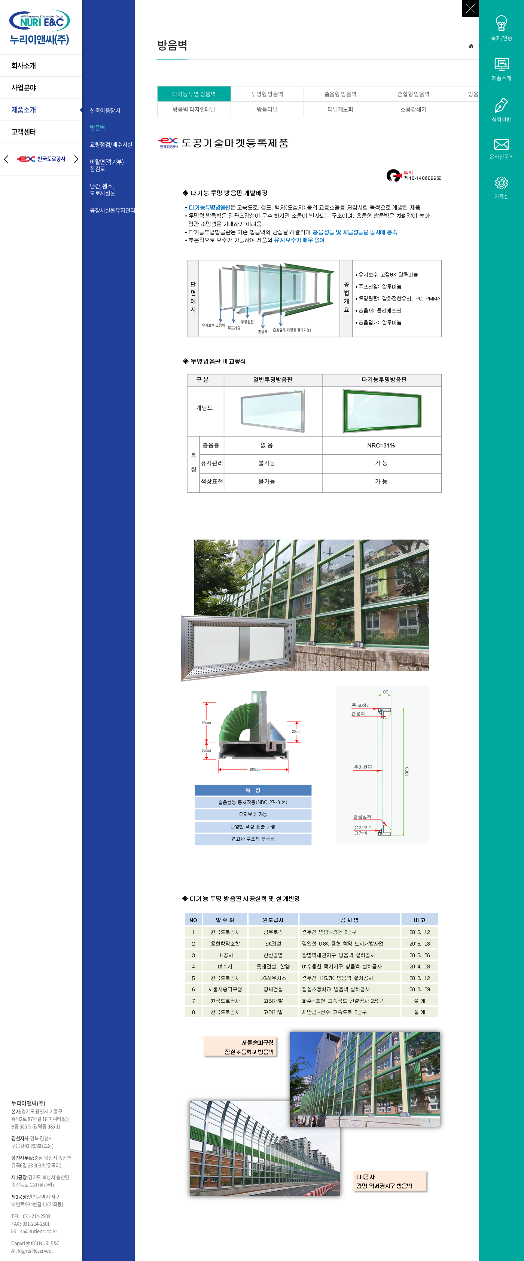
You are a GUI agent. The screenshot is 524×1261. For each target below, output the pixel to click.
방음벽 (97, 128)
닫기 (470, 8)
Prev (6, 159)
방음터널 (267, 109)
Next (76, 159)
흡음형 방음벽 (341, 94)
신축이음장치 (105, 111)
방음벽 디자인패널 (194, 109)
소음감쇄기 (413, 109)
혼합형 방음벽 (413, 94)
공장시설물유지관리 (112, 210)
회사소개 (23, 65)
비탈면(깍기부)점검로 (107, 165)
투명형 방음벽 (267, 94)
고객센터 (23, 131)
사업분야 (23, 87)
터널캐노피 (340, 109)
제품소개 (23, 109)
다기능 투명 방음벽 (194, 94)
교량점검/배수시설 (111, 145)
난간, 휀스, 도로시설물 (102, 190)
